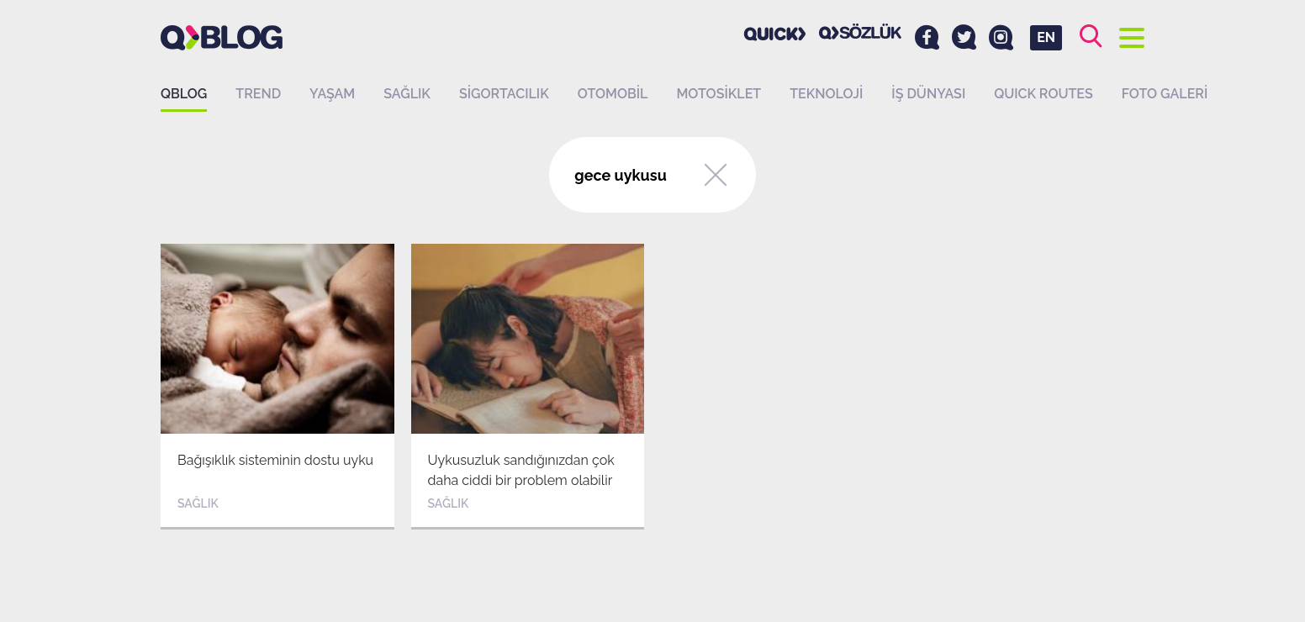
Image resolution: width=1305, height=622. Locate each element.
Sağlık (407, 94)
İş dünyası (928, 94)
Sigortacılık (504, 94)
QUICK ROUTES (1043, 94)
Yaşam (332, 94)
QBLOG (184, 94)
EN (1046, 37)
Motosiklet (718, 94)
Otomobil (613, 94)
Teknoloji (826, 94)
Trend (258, 94)
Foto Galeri (1165, 94)
